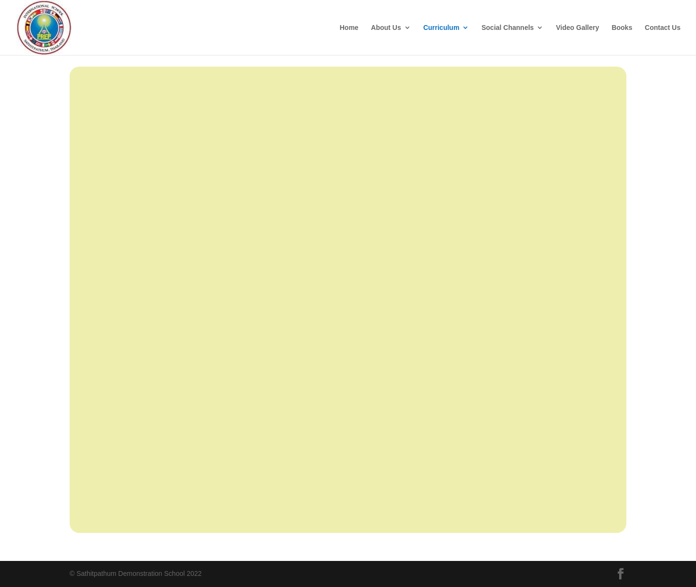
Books (621, 27)
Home (349, 27)
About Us (386, 27)
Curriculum (441, 27)
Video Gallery (577, 27)
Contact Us (663, 27)
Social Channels (507, 27)
